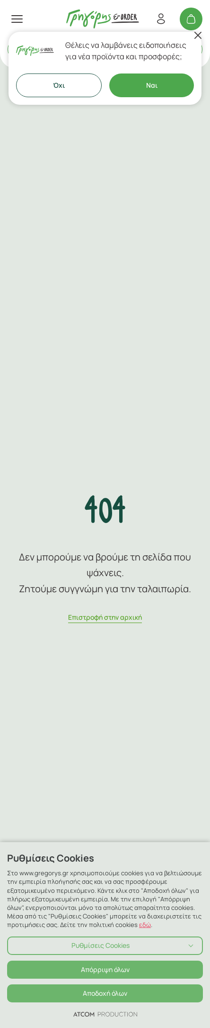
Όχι (59, 85)
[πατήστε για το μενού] (17, 19)
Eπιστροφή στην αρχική (105, 617)
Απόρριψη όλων (105, 969)
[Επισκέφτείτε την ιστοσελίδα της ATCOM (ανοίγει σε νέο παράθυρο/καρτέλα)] (105, 1014)
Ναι (152, 85)
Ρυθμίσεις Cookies (100, 945)
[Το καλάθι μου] (191, 19)
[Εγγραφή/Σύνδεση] (160, 19)
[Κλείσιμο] (197, 35)
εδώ (145, 924)
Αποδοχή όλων (105, 993)
